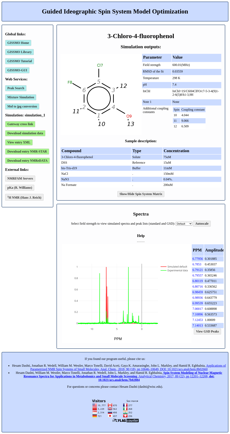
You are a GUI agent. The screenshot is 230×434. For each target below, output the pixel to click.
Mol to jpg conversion (22, 106)
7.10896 (198, 314)
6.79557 (198, 275)
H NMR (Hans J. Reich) (24, 197)
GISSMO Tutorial (19, 61)
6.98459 (198, 292)
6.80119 (198, 281)
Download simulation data (25, 133)
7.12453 (198, 320)
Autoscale (202, 223)
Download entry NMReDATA (27, 160)
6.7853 (197, 264)
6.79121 (198, 270)
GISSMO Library (19, 52)
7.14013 (198, 325)
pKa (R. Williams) (19, 187)
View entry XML (18, 142)
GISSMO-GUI (17, 70)
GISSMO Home (18, 42)
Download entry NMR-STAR (27, 151)
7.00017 (198, 308)
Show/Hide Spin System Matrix (141, 194)
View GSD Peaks (207, 331)
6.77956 (198, 258)
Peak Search (15, 88)
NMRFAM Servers (20, 178)
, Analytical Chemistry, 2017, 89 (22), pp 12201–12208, (122, 376)
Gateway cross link (20, 124)
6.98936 (198, 297)
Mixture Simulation (20, 97)
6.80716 (198, 286)
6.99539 (198, 303)
